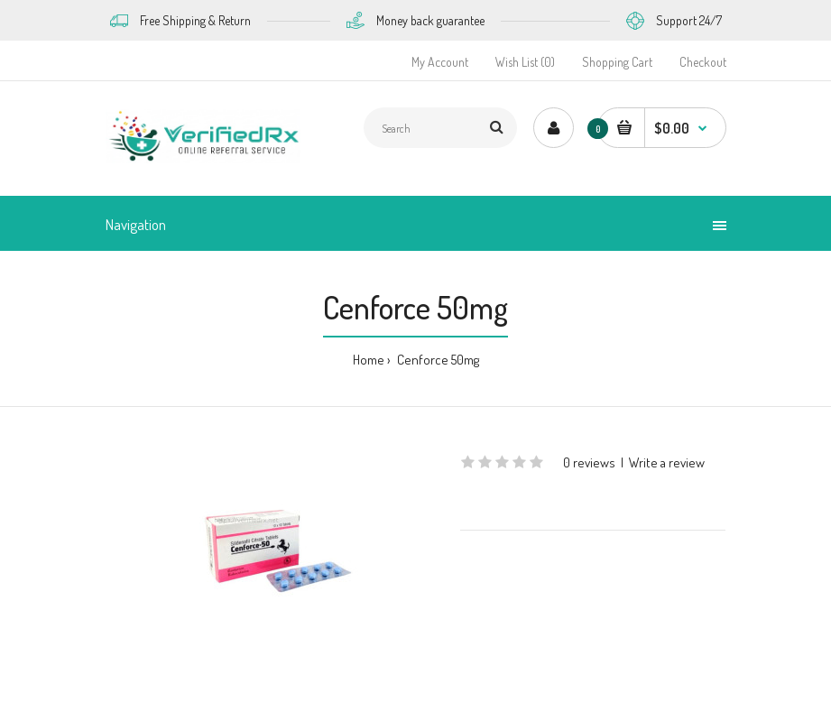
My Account (439, 61)
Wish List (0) (525, 61)
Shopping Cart (617, 61)
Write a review (667, 462)
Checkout (702, 61)
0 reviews (589, 462)
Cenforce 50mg (436, 359)
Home (368, 359)
